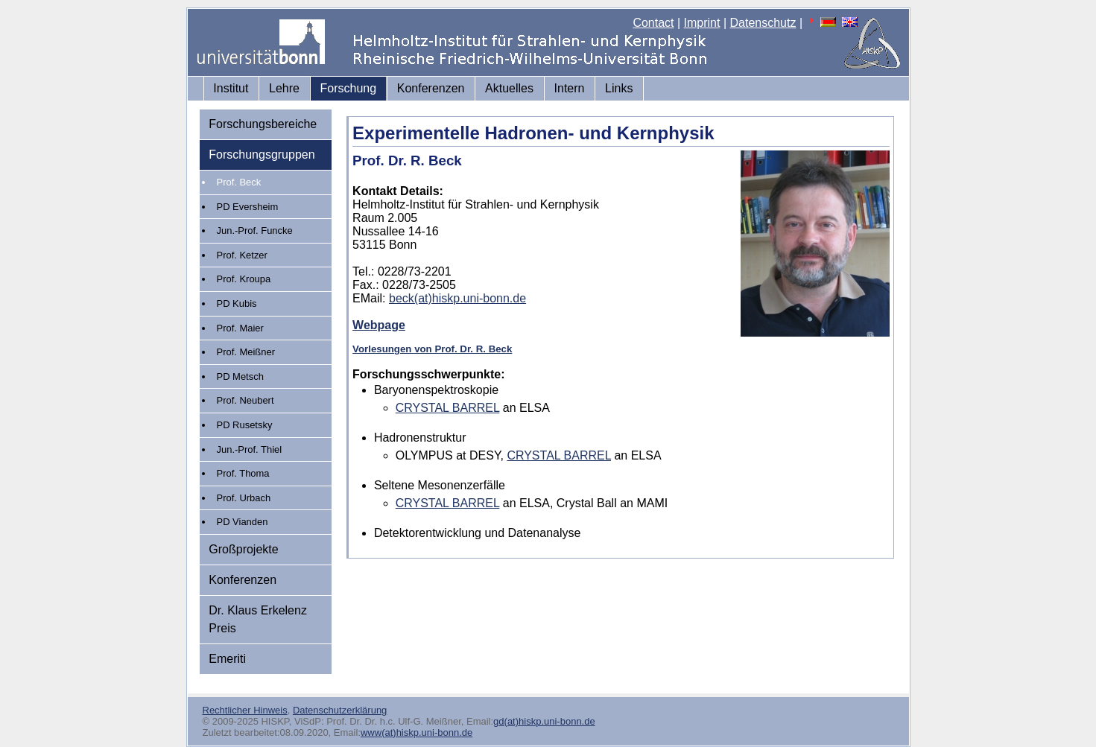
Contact (653, 22)
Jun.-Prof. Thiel (249, 449)
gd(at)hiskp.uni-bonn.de (544, 721)
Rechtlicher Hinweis (245, 710)
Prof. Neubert (245, 400)
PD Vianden (242, 521)
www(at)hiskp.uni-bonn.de (416, 732)
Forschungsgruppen (261, 154)
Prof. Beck (239, 182)
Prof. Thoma (243, 473)
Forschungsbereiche (263, 124)
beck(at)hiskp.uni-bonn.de (457, 298)
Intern (569, 88)
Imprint (702, 22)
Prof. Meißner (246, 351)
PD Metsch (240, 376)
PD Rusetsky (245, 424)
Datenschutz (763, 22)
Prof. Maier (240, 328)
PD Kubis (237, 303)
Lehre (284, 88)
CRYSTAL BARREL (448, 407)
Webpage (378, 325)
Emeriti (227, 658)
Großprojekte (243, 549)
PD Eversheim (248, 206)
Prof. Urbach (244, 497)
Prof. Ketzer (242, 255)
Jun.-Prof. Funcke (255, 230)
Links (619, 88)
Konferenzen (431, 88)
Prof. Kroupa (244, 279)
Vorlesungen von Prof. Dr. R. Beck (432, 349)
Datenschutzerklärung (340, 710)
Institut (230, 88)
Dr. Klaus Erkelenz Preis (258, 619)
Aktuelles (509, 88)
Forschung (348, 88)
